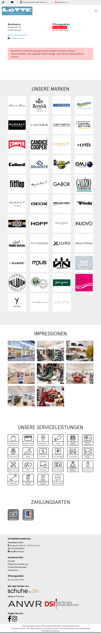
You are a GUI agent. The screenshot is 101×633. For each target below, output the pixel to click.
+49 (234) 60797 (16, 548)
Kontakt (11, 561)
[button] (34, 2)
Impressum (13, 570)
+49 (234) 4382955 (17, 35)
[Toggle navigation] (95, 10)
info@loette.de (17, 38)
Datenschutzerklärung (18, 564)
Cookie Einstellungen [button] (17, 567)
